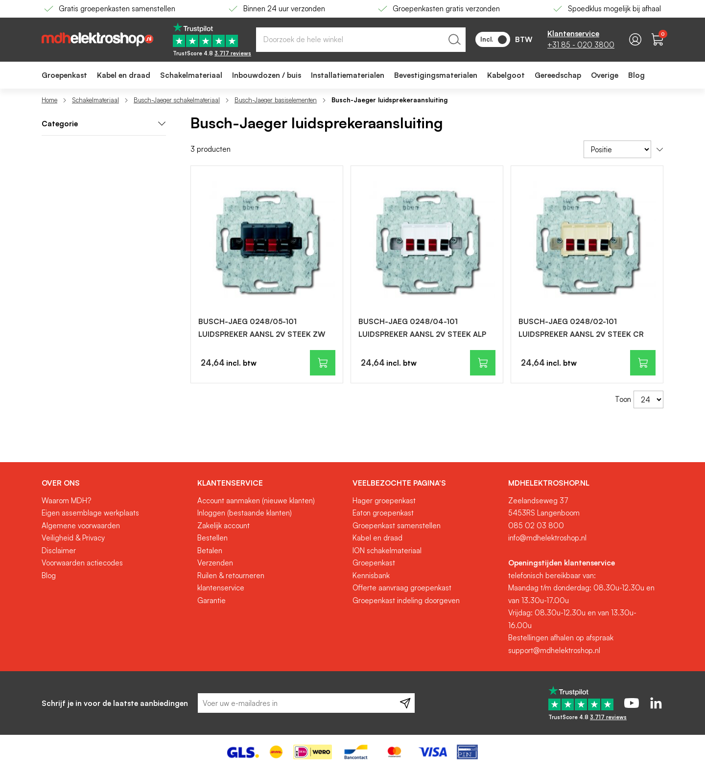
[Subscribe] (405, 703)
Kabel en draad (377, 537)
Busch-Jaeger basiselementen (276, 100)
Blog (49, 575)
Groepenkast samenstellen (396, 525)
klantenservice (220, 587)
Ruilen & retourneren (230, 575)
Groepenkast (373, 562)
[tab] (104, 124)
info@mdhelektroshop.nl (547, 537)
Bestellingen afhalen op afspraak (560, 637)
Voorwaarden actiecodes (82, 562)
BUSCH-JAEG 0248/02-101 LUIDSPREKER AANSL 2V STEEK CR (581, 328)
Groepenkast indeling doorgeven (406, 600)
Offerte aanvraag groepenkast (401, 587)
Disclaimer (59, 550)
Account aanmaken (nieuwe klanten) (256, 500)
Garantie (211, 600)
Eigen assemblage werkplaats (90, 512)
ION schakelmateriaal (387, 550)
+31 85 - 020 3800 (580, 44)
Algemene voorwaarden (81, 525)
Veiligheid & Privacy (73, 537)
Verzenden (215, 562)
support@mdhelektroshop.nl (554, 650)
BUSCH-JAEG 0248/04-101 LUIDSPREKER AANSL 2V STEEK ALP (422, 328)
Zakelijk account (223, 525)
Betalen (209, 550)
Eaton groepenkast (383, 512)
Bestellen (212, 537)
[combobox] (361, 39)
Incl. (493, 39)
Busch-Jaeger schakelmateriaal (177, 100)
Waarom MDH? (66, 500)
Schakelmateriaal (95, 100)
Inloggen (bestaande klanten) (244, 512)
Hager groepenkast (384, 500)
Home (49, 100)
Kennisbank (371, 575)
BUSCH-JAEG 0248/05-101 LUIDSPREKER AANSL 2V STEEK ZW (262, 328)
